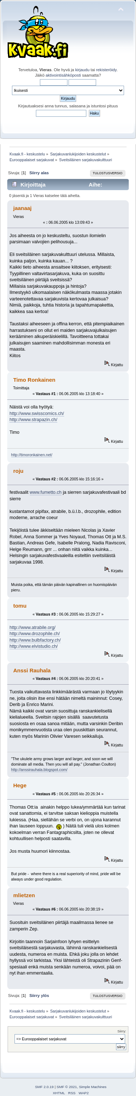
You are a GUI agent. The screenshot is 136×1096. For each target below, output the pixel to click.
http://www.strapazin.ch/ (33, 419)
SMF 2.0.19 (44, 1087)
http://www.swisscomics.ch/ (36, 413)
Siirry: (122, 1031)
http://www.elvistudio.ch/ (33, 646)
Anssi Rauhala (31, 670)
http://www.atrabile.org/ (32, 627)
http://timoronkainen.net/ (32, 455)
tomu (19, 606)
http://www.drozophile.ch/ (34, 633)
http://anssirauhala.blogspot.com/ (39, 769)
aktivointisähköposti (63, 75)
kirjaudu (82, 70)
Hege (19, 785)
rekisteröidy (106, 70)
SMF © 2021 (67, 1087)
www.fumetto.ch (46, 492)
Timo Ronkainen (34, 380)
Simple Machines (93, 1087)
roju (18, 471)
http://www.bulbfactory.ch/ (35, 640)
